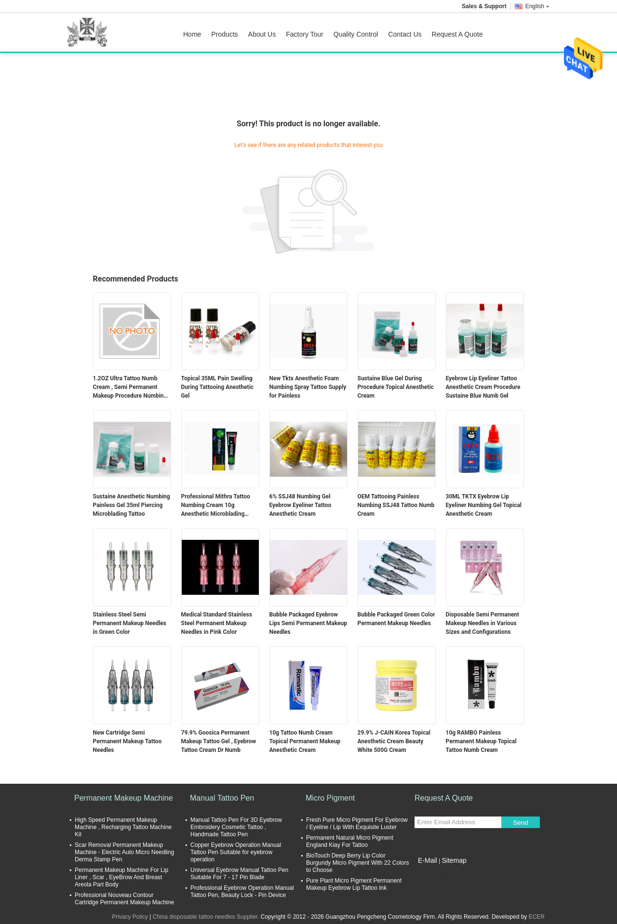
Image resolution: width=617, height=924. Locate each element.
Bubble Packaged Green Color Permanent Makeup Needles (396, 619)
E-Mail (427, 860)
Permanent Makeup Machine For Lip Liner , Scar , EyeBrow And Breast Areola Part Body (121, 877)
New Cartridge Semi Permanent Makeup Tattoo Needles (127, 741)
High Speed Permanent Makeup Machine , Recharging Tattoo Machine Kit (123, 827)
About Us (262, 34)
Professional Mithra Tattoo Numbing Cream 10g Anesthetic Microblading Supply (215, 505)
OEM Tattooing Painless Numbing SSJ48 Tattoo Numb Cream (396, 505)
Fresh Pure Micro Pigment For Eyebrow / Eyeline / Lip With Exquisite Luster (357, 823)
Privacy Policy (130, 916)
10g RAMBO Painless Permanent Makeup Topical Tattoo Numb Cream (481, 741)
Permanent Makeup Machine (123, 798)
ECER (537, 916)
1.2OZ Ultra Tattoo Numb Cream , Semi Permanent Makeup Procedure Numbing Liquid (130, 387)
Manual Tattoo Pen (222, 798)
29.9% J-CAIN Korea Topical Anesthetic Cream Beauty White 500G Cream (394, 741)
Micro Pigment (330, 798)
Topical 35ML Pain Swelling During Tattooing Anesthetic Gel (217, 387)
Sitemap (454, 860)
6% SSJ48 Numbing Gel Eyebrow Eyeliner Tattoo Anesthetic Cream (300, 505)
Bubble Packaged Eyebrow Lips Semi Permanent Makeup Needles (308, 623)
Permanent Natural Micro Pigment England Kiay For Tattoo (349, 841)
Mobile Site (432, 872)
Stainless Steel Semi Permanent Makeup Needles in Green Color (129, 623)
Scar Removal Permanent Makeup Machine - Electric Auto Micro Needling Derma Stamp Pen (124, 852)
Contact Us (404, 34)
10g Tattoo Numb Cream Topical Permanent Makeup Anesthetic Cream (304, 741)
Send (520, 822)
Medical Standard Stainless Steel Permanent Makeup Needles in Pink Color (216, 623)
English (537, 6)
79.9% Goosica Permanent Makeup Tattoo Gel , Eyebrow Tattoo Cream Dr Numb (218, 741)
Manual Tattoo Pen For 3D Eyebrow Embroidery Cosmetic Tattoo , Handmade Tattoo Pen (236, 827)
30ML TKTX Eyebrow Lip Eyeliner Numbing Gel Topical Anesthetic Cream (484, 505)
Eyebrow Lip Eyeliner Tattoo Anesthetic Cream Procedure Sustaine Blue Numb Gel (483, 387)
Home (192, 34)
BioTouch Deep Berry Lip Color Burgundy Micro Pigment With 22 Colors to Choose (357, 862)
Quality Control (356, 34)
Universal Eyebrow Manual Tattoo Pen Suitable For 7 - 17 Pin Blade (239, 874)
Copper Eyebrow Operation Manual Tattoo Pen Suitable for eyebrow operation (235, 852)
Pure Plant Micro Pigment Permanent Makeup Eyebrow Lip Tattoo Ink (354, 884)
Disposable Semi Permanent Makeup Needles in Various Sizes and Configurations (482, 623)
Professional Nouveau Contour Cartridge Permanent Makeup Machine (124, 899)
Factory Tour (304, 34)
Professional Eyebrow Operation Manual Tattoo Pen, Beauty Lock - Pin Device (242, 891)
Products (224, 34)
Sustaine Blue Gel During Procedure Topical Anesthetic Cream (396, 387)
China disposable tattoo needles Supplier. (207, 916)
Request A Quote (457, 34)
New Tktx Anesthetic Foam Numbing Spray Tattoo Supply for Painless (308, 387)
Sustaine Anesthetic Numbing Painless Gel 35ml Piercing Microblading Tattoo (131, 505)
